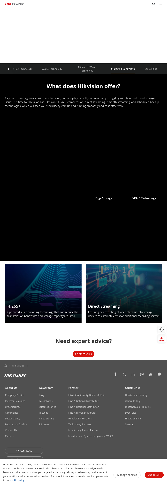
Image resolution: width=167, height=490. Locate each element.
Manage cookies (127, 475)
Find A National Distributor (83, 400)
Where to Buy (132, 400)
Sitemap (129, 424)
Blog (41, 395)
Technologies (18, 365)
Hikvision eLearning (136, 395)
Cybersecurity (12, 406)
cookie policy (17, 480)
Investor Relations (15, 400)
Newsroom (46, 388)
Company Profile (14, 395)
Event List (130, 412)
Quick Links (132, 388)
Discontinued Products (138, 406)
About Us (11, 388)
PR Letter (44, 424)
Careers (9, 436)
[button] (8, 68)
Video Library (46, 418)
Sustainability (12, 418)
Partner (73, 388)
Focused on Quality (16, 424)
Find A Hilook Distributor (82, 412)
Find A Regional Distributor (83, 406)
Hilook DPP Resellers (80, 418)
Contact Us (11, 430)
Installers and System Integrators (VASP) (90, 436)
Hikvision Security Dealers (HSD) (86, 395)
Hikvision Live (133, 418)
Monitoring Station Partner (83, 430)
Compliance (11, 412)
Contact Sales (83, 354)
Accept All (154, 474)
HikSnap (43, 412)
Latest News (46, 400)
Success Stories (47, 406)
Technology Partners (79, 424)
